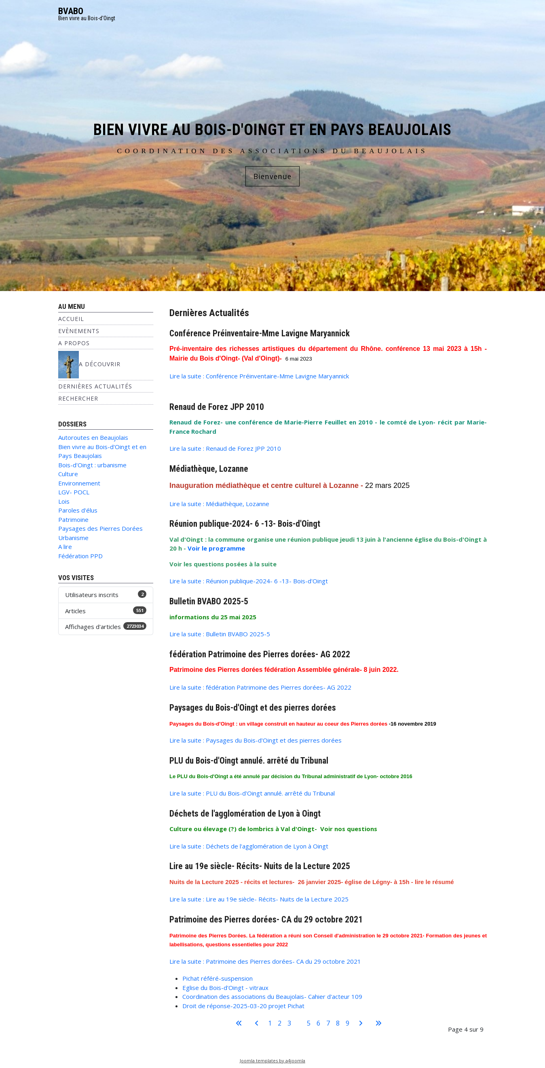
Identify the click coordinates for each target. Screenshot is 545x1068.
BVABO (70, 11)
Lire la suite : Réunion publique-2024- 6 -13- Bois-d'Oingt (248, 581)
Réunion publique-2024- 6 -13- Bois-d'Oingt (244, 524)
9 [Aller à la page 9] (347, 1023)
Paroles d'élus (77, 510)
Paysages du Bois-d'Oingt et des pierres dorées (252, 708)
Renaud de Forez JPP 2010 (216, 407)
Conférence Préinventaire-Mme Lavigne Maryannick (259, 333)
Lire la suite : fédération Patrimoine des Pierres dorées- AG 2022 (260, 687)
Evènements (78, 331)
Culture (68, 474)
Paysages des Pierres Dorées (100, 528)
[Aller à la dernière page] (378, 1023)
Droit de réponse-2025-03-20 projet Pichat (243, 1006)
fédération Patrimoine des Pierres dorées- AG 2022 (259, 654)
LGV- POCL (73, 492)
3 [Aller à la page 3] (289, 1023)
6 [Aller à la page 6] (318, 1023)
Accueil (71, 319)
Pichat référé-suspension (217, 978)
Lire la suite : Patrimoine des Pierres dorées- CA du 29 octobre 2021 (265, 961)
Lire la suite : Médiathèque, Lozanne (219, 504)
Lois (64, 501)
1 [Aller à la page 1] (270, 1023)
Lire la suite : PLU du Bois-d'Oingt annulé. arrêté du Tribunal (252, 793)
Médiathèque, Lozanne (208, 469)
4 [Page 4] (299, 1023)
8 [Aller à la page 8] (338, 1023)
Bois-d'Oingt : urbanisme (92, 465)
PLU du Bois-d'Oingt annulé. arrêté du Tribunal (248, 761)
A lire (65, 546)
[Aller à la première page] (239, 1023)
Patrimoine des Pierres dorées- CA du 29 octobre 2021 (266, 919)
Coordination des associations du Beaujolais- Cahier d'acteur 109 (272, 996)
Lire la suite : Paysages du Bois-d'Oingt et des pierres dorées (255, 740)
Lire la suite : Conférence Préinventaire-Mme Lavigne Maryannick (259, 376)
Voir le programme (216, 548)
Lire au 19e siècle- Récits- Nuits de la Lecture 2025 (259, 866)
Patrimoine (73, 519)
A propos (74, 343)
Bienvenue (272, 176)
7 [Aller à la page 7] (328, 1023)
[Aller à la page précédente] (256, 1023)
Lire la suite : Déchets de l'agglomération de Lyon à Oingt (248, 846)
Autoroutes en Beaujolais (93, 437)
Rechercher (78, 398)
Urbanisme (73, 538)
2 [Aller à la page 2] (279, 1023)
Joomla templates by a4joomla (272, 1060)
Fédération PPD (80, 556)
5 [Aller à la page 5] (309, 1023)
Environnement (79, 483)
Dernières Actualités (95, 386)
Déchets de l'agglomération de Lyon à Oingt (245, 813)
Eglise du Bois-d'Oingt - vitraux (225, 988)
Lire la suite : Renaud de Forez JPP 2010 (225, 448)
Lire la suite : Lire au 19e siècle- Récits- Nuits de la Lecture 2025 (259, 899)
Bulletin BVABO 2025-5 (208, 601)
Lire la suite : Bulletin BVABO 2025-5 (219, 634)
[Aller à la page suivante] (360, 1023)
